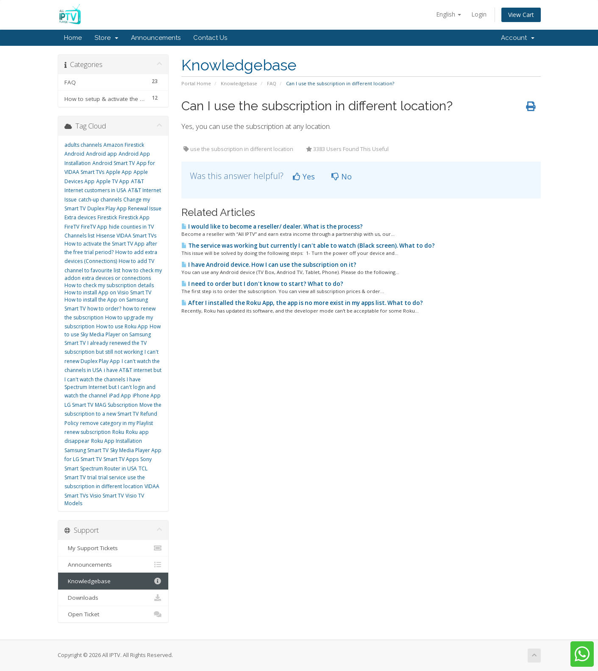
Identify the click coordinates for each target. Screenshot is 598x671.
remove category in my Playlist (116, 423)
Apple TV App (112, 181)
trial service (112, 477)
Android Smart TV (113, 163)
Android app (101, 153)
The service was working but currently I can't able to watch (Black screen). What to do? (308, 245)
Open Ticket (113, 614)
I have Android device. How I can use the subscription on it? (268, 264)
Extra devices (80, 217)
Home (73, 38)
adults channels (83, 144)
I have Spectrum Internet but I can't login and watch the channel (110, 388)
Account (517, 38)
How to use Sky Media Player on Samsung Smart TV (112, 335)
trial (92, 477)
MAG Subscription (116, 404)
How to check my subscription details (109, 285)
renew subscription (87, 432)
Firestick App (134, 217)
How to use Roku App (122, 326)
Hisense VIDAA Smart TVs (126, 235)
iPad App (120, 395)
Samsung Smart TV (86, 450)
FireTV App (94, 226)
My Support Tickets (113, 548)
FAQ (271, 83)
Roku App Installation (116, 441)
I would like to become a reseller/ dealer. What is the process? (272, 226)
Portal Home (196, 83)
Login (479, 14)
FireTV (71, 226)
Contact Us (210, 38)
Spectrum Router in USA (108, 468)
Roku (118, 432)
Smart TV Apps (121, 459)
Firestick (107, 217)
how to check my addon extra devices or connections (113, 274)
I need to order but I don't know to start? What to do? (262, 284)
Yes (304, 176)
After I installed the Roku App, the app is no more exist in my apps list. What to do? (302, 303)
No (341, 176)
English (448, 14)
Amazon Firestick (123, 144)
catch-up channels (100, 199)
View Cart (521, 15)
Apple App (119, 172)
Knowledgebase (239, 83)
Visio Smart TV (107, 495)
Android (74, 153)
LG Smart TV (78, 404)
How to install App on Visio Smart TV (107, 292)
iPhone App (147, 395)
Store (106, 38)
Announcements (156, 38)
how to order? (104, 308)
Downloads (113, 598)
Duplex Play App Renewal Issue (124, 208)
